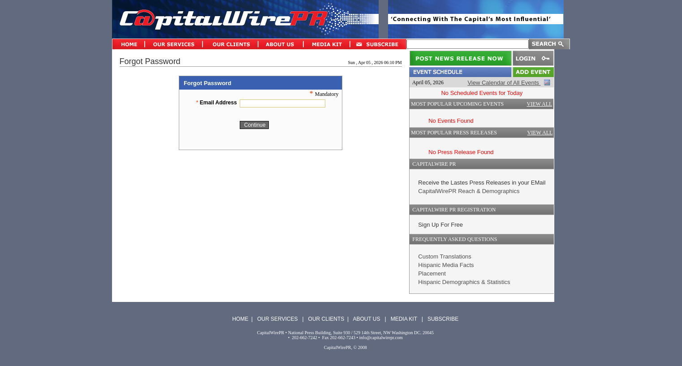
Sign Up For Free (440, 224)
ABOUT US (366, 319)
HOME (240, 319)
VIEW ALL (540, 104)
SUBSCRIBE (442, 319)
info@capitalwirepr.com (381, 337)
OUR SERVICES (277, 319)
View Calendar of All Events (503, 82)
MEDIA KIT (404, 319)
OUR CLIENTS (326, 319)
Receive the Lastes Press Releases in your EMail (481, 182)
